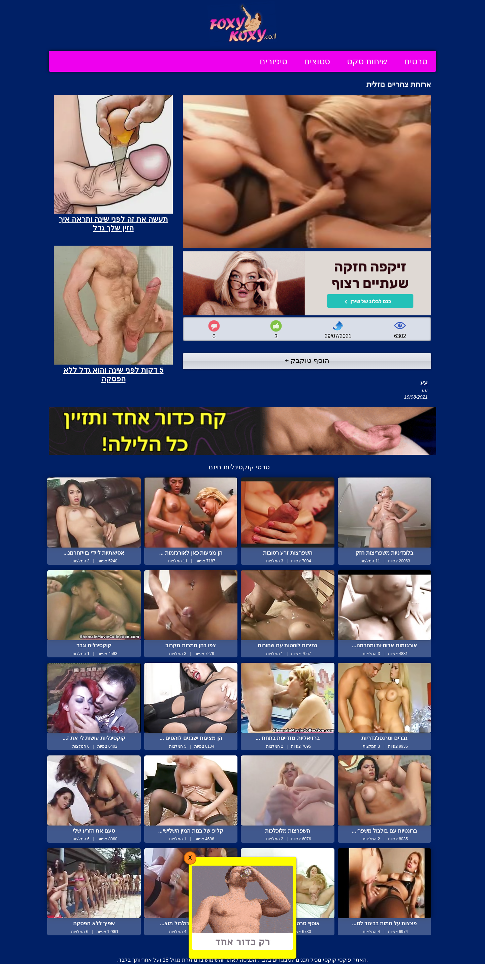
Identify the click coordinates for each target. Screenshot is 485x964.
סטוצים (317, 61)
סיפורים (273, 61)
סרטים (415, 61)
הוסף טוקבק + (307, 360)
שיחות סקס (367, 61)
